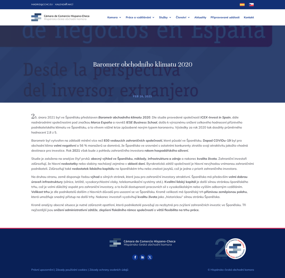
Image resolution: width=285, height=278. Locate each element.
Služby (163, 17)
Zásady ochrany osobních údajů (108, 269)
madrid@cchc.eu (42, 4)
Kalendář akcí (64, 4)
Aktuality (200, 17)
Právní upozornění (42, 269)
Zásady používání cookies (71, 269)
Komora (112, 17)
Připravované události (225, 17)
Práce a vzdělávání (138, 17)
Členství (181, 17)
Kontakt (249, 17)
